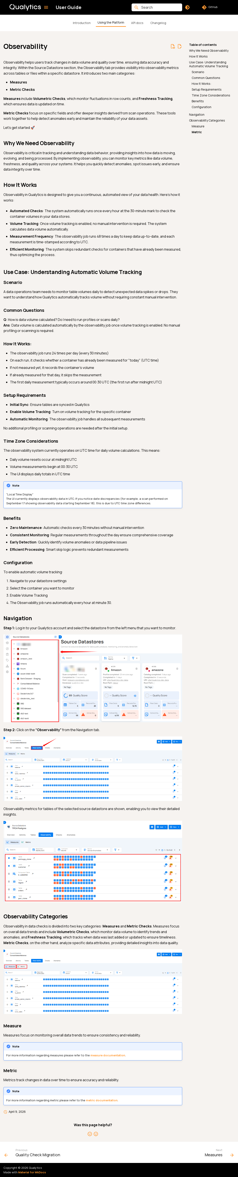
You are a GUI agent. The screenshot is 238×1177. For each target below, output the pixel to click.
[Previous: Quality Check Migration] (33, 1153)
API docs (137, 23)
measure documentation (107, 1055)
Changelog (158, 23)
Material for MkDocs (32, 1172)
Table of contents (203, 45)
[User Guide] (25, 7)
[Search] (157, 7)
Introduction (82, 23)
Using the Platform (111, 22)
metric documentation (101, 1100)
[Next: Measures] (218, 1153)
